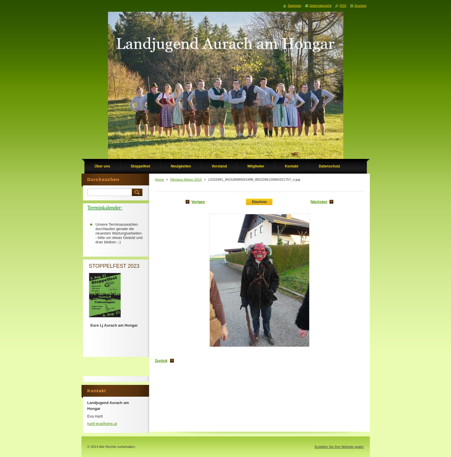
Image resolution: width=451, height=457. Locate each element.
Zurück (161, 360)
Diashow (259, 202)
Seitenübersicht (320, 5)
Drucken (361, 5)
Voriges (198, 202)
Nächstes (319, 202)
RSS (343, 5)
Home (159, 179)
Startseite (294, 5)
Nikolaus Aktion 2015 (186, 179)
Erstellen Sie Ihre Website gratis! (339, 446)
